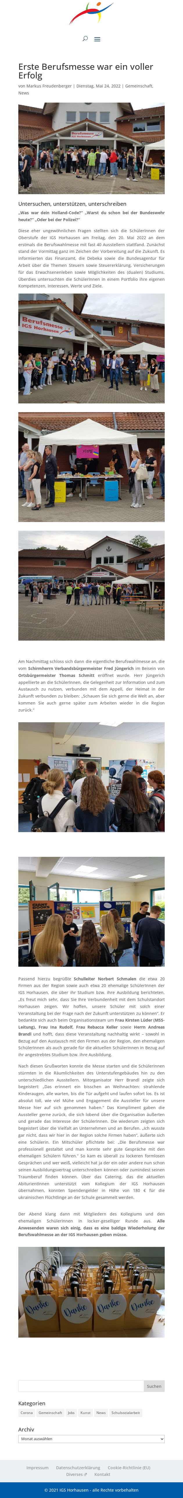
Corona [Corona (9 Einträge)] (27, 1412)
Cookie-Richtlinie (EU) (129, 1467)
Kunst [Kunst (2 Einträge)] (85, 1412)
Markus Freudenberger (49, 86)
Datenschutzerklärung (78, 1467)
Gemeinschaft (138, 86)
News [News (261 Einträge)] (101, 1412)
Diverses (76, 1474)
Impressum (37, 1467)
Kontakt (102, 1474)
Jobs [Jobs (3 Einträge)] (71, 1412)
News (23, 93)
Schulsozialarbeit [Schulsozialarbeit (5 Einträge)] (126, 1412)
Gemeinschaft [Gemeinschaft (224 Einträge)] (50, 1412)
